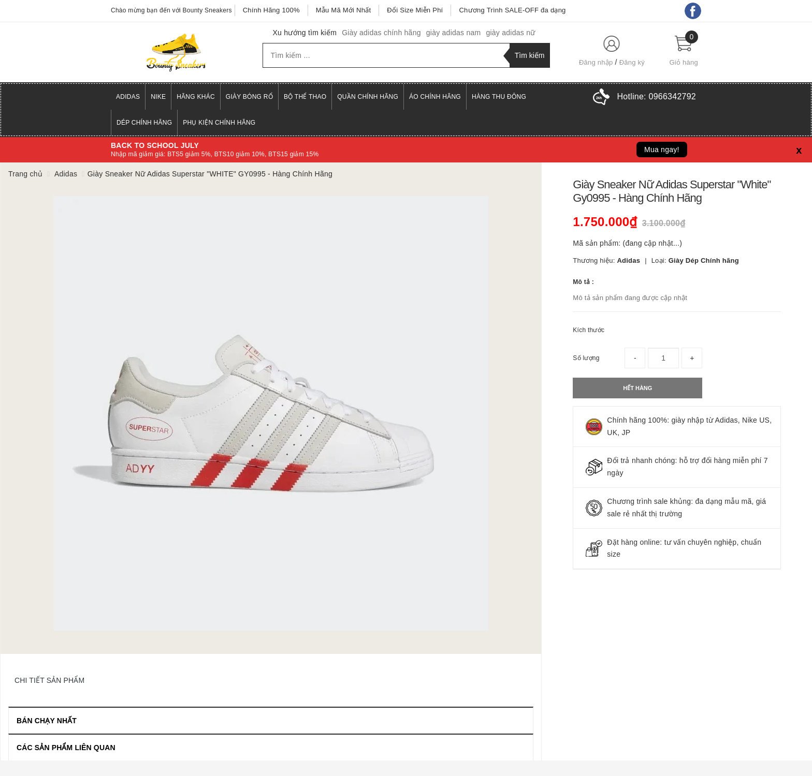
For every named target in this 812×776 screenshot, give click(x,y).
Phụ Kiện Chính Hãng (219, 122)
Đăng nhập (596, 62)
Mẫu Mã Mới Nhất (343, 10)
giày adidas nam (453, 32)
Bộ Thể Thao (305, 96)
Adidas (128, 96)
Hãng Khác (196, 96)
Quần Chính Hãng (367, 96)
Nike (158, 96)
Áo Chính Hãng (435, 96)
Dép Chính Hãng (144, 122)
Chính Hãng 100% (271, 10)
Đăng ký (632, 62)
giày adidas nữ (510, 32)
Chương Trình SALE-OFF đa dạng (512, 10)
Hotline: (656, 96)
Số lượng (586, 358)
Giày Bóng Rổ (249, 96)
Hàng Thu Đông (499, 96)
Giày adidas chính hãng (381, 32)
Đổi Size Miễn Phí (415, 10)
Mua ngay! (661, 149)
